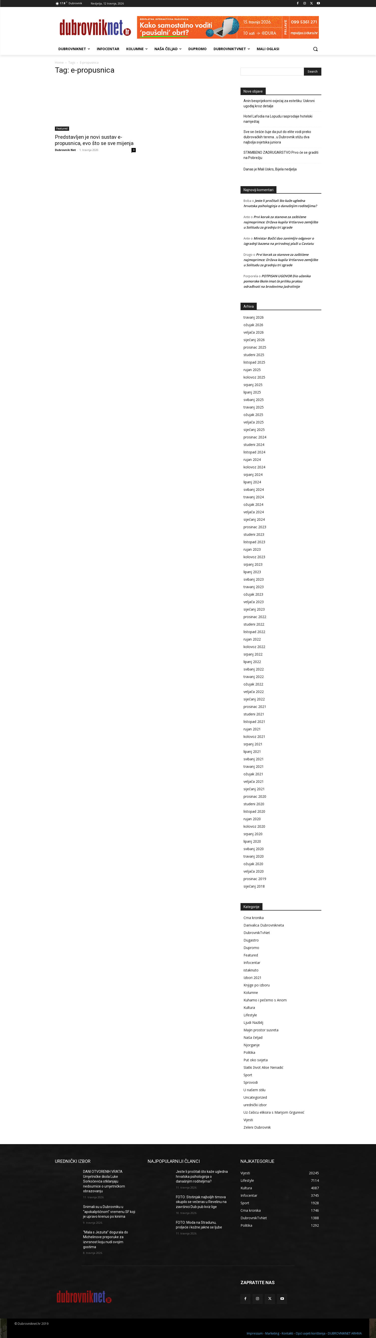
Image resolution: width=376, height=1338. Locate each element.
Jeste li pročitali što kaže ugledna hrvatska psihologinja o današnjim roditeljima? (202, 1176)
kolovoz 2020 (254, 826)
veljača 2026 (254, 332)
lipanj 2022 (252, 661)
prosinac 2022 (255, 616)
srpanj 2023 (253, 564)
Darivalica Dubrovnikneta (264, 925)
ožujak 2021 (253, 774)
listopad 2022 (254, 631)
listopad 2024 (254, 452)
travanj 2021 (254, 766)
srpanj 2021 (253, 744)
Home (59, 62)
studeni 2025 (254, 354)
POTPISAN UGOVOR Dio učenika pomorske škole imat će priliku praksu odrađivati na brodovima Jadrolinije (277, 281)
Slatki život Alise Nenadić (263, 1067)
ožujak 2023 (253, 594)
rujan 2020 (252, 818)
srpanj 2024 (253, 474)
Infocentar (252, 962)
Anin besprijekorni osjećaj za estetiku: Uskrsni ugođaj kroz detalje (279, 103)
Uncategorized (255, 1097)
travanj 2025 (254, 407)
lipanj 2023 (252, 571)
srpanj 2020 (253, 833)
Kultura (249, 1007)
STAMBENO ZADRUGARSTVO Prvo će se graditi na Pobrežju (281, 155)
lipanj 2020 (252, 841)
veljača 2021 (254, 781)
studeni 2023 (254, 534)
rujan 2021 (252, 729)
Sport (248, 1074)
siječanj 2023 (254, 609)
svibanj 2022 (254, 669)
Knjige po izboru (257, 985)
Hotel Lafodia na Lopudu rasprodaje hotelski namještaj (278, 119)
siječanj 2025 (254, 429)
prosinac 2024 (255, 437)
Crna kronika (254, 917)
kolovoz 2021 (254, 736)
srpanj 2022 (253, 654)
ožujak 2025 (253, 414)
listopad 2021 (254, 721)
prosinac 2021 (255, 706)
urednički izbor (255, 1104)
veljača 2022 (254, 691)
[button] (315, 49)
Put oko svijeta (256, 1060)
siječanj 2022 (254, 699)
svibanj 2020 (254, 848)
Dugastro (251, 940)
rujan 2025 (252, 369)
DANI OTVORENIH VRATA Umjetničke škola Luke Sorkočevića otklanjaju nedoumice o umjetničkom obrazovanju (104, 1181)
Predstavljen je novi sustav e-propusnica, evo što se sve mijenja (94, 140)
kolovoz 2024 (254, 467)
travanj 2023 (254, 586)
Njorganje (252, 1045)
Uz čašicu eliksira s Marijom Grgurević (274, 1112)
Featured (62, 128)
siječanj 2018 (254, 886)
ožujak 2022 (253, 684)
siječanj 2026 (254, 339)
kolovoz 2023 (254, 556)
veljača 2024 (254, 512)
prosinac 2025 (255, 347)
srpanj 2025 (253, 384)
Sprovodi (251, 1082)
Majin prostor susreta (261, 1030)
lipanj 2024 (252, 482)
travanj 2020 (254, 856)
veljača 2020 (254, 871)
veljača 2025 (254, 422)
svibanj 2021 (254, 759)
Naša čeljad (253, 1037)
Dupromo (251, 947)
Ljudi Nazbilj (253, 1022)
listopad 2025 (254, 362)
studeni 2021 (254, 714)
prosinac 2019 (255, 878)
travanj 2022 (254, 676)
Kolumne (251, 992)
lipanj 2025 (252, 392)
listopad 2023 (254, 541)
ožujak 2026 (253, 324)
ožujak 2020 (253, 863)
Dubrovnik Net (65, 150)
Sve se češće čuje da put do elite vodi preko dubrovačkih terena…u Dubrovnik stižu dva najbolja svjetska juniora (277, 137)
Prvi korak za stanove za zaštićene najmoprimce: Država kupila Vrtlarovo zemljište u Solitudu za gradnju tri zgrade (281, 222)
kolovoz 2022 (254, 646)
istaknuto (251, 970)
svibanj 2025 (254, 399)
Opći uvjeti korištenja (310, 1333)
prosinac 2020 (255, 796)
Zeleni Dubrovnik (257, 1127)
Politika (249, 1052)
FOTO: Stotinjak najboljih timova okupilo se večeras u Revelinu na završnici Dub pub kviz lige (201, 1202)
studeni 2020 (254, 804)
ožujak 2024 (253, 504)
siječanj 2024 (254, 519)
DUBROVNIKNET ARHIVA (345, 1333)
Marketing (272, 1333)
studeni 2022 (254, 624)
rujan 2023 (252, 549)
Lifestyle (250, 1015)
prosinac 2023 (255, 527)
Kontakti (287, 1333)
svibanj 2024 (254, 489)
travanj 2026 (254, 317)
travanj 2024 (254, 497)
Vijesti (248, 1119)
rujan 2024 (252, 459)
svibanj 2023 (254, 579)
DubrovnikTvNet (257, 932)
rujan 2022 (252, 639)
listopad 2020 (254, 811)
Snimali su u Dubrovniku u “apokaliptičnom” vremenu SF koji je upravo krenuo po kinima (109, 1211)
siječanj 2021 (254, 789)
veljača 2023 (254, 601)
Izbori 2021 (252, 977)
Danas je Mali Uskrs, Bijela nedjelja (270, 169)
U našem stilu (254, 1089)
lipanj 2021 (252, 751)
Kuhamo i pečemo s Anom (265, 1000)
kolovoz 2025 (254, 377)
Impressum (255, 1333)
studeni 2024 (254, 444)
